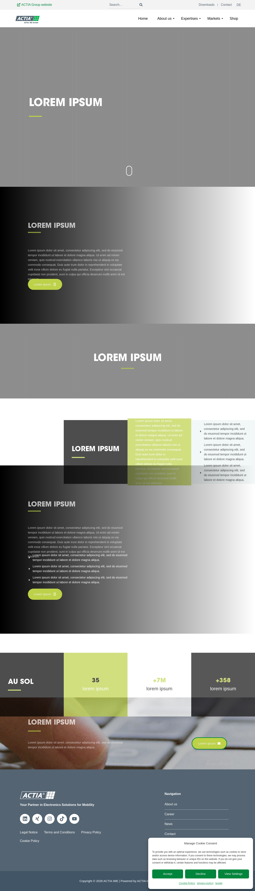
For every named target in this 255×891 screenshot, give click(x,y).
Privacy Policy (91, 832)
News (169, 824)
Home (143, 19)
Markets (215, 19)
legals (218, 883)
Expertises (191, 19)
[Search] (123, 5)
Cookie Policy (187, 883)
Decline (201, 873)
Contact (170, 834)
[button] (45, 284)
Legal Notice (29, 832)
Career (169, 814)
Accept (167, 873)
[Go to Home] (27, 19)
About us (166, 19)
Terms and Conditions (59, 832)
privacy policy (205, 883)
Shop (234, 19)
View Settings (234, 873)
